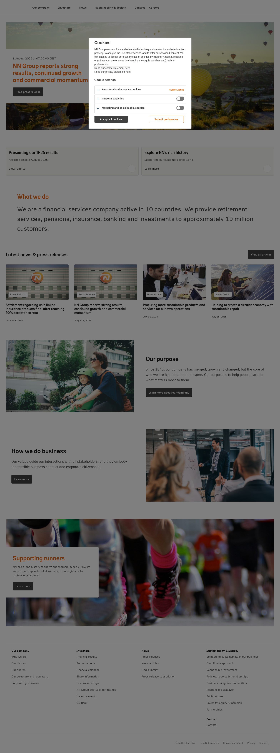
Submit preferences (166, 119)
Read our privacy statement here (112, 71)
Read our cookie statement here (112, 68)
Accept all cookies (111, 119)
